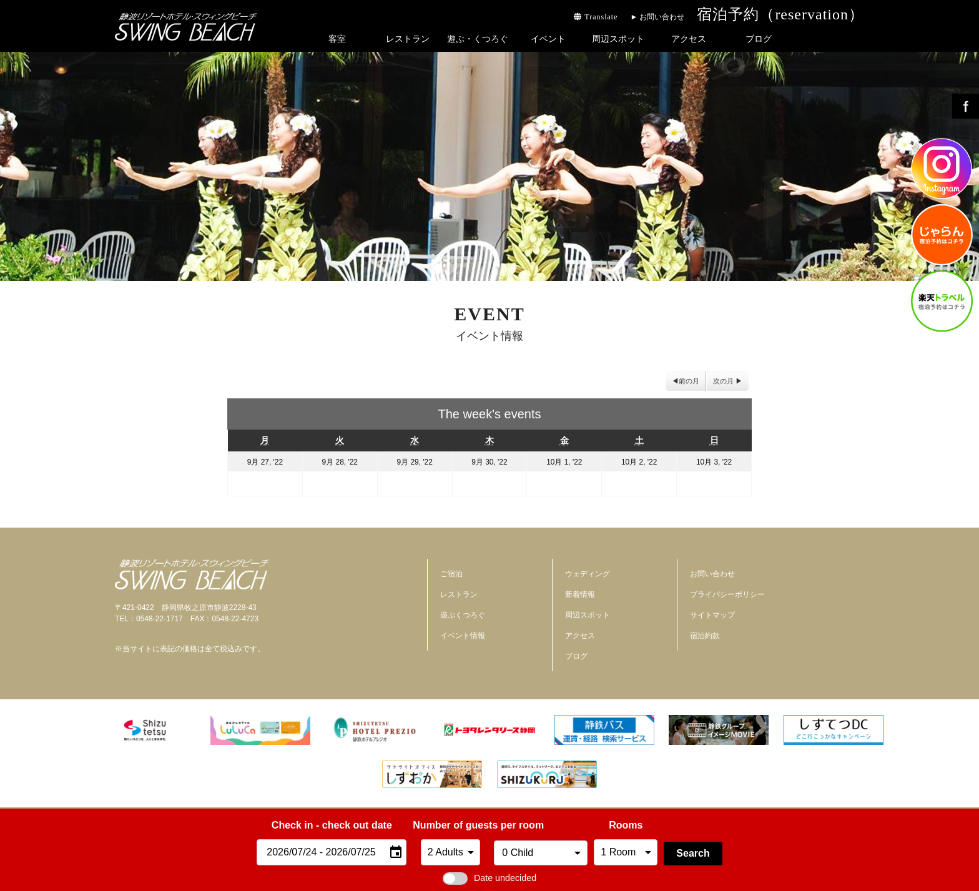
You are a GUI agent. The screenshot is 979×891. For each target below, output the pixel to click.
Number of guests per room (450, 825)
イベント (548, 39)
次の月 (723, 381)
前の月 (689, 381)
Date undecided (489, 878)
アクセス (688, 39)
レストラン (408, 39)
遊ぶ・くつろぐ (477, 39)
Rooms (625, 825)
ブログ (758, 39)
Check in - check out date (332, 825)
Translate (595, 16)
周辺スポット (618, 39)
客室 (337, 39)
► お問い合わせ (657, 16)
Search (692, 853)
